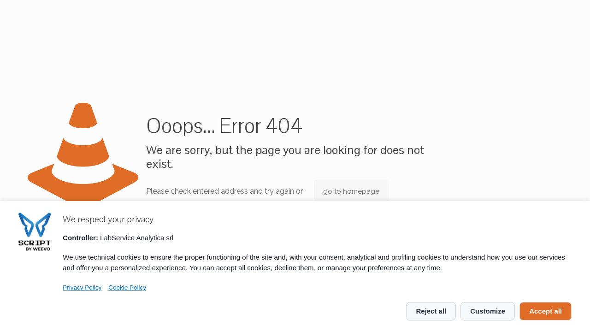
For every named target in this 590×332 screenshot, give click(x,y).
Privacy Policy (82, 287)
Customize (487, 311)
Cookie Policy (127, 287)
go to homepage (351, 191)
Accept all (545, 311)
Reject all (431, 311)
